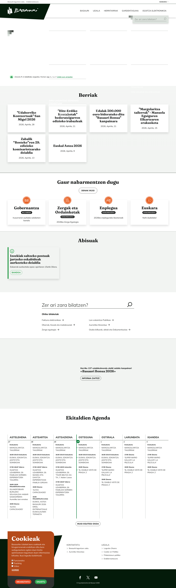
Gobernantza (26, 208)
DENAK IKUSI (88, 190)
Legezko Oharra (110, 548)
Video (16, 566)
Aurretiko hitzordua (98, 325)
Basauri (84, 10)
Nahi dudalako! (149, 217)
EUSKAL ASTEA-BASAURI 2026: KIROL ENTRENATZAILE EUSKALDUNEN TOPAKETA (40, 508)
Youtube (96, 577)
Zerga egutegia (49, 329)
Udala (96, 10)
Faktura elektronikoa (51, 320)
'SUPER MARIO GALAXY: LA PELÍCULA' (108, 472)
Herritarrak (111, 10)
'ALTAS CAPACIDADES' (16, 508)
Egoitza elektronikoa (154, 10)
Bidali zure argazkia (64, 77)
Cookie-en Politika (111, 552)
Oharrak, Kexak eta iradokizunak (57, 325)
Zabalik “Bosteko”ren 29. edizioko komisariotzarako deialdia (26, 145)
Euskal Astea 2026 (67, 146)
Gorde (15, 570)
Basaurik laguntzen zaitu (78, 548)
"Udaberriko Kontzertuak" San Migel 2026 (26, 116)
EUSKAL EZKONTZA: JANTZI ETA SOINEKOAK (18, 460)
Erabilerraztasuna (111, 559)
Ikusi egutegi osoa (88, 523)
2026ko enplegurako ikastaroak (108, 217)
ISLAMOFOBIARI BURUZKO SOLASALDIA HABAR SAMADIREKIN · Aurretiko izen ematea (19, 494)
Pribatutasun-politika (112, 555)
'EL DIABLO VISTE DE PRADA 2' (87, 471)
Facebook (80, 577)
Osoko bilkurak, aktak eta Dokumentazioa (108, 329)
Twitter (88, 577)
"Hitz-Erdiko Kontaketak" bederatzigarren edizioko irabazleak (67, 116)
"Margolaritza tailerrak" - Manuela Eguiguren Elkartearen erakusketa (149, 116)
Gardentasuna (130, 10)
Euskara (149, 208)
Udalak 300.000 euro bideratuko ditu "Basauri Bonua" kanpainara (108, 116)
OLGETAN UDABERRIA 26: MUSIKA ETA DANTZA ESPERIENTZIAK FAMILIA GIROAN (40, 476)
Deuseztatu (23, 582)
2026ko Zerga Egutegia (68, 222)
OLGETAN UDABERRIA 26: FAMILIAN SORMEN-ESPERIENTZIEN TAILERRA (18, 475)
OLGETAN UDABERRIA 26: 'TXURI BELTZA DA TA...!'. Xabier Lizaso (64, 474)
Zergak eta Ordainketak (67, 210)
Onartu (40, 582)
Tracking (18, 563)
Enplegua (109, 208)
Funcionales (19, 560)
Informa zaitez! (91, 378)
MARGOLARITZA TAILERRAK (17, 449)
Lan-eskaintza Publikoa (100, 320)
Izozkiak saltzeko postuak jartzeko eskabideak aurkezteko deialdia (30, 259)
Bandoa (16, 272)
